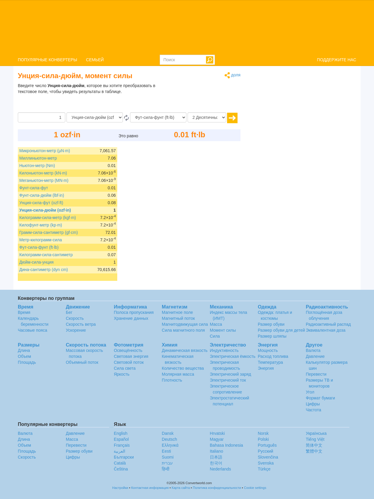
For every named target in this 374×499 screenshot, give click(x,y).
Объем (24, 356)
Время (24, 312)
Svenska (266, 463)
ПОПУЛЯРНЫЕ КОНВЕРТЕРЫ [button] (47, 59)
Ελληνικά (170, 445)
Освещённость (128, 350)
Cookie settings (255, 487)
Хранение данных (131, 318)
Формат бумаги (320, 398)
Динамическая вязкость (184, 350)
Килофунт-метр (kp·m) (40, 225)
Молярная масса (178, 374)
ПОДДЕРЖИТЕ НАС (336, 59)
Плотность (172, 380)
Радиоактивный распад (328, 324)
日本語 (216, 457)
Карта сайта (181, 487)
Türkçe (264, 469)
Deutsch (169, 439)
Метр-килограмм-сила (40, 239)
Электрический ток (228, 380)
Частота (313, 409)
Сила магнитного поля (183, 330)
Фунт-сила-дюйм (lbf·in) (41, 195)
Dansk (168, 433)
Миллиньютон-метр (38, 158)
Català (120, 463)
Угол (310, 392)
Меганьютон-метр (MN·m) (44, 180)
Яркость (121, 374)
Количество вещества (183, 368)
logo (187, 27)
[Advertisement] (203, 97)
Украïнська (316, 433)
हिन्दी (165, 469)
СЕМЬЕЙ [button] (95, 59)
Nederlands (220, 469)
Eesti (166, 451)
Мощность (268, 350)
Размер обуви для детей (281, 330)
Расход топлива (273, 356)
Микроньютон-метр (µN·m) (44, 150)
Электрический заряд (230, 374)
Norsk (263, 433)
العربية (119, 451)
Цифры (313, 404)
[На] (158, 117)
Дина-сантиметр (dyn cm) (43, 269)
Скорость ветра (81, 324)
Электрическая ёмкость (233, 356)
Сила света (124, 368)
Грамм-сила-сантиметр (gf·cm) (48, 232)
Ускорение (76, 330)
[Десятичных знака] (207, 117)
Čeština (121, 469)
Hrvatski (217, 433)
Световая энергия (131, 356)
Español (121, 439)
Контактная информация (150, 487)
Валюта (313, 350)
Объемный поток (82, 362)
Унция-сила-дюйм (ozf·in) (45, 210)
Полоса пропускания (133, 312)
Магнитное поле (177, 312)
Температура (270, 362)
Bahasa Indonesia (226, 445)
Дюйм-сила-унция (36, 262)
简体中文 (314, 445)
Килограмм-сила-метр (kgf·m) (47, 217)
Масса (216, 324)
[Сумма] (41, 117)
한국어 (216, 463)
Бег (69, 312)
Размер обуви (271, 324)
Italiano (216, 451)
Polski (263, 439)
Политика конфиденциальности (217, 487)
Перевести (316, 374)
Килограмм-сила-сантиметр (46, 254)
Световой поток (129, 362)
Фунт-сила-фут (33, 187)
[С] (94, 117)
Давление (315, 356)
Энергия (266, 368)
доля (232, 75)
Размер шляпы (272, 336)
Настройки (120, 487)
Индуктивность (224, 350)
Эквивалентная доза (326, 330)
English (120, 433)
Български (124, 457)
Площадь (27, 362)
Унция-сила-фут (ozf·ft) (41, 202)
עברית (167, 463)
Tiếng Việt (315, 439)
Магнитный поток (178, 318)
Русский (265, 451)
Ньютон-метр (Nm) (37, 165)
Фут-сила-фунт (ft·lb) (38, 247)
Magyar (217, 439)
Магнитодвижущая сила (185, 324)
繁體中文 (314, 451)
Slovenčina (268, 457)
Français (122, 445)
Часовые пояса (32, 330)
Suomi (168, 457)
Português (267, 445)
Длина (24, 350)
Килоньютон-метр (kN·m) (43, 173)
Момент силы (223, 330)
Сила (215, 336)
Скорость (75, 318)
